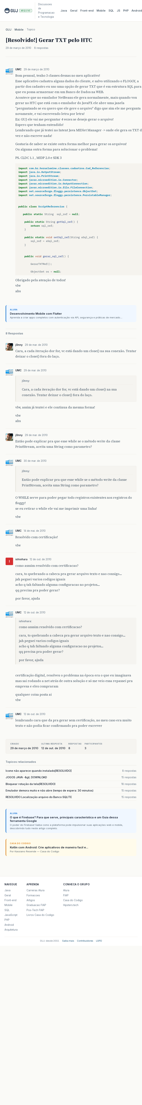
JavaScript (10, 914)
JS (118, 10)
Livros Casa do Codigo (40, 914)
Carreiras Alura (35, 890)
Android (9, 924)
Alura (66, 890)
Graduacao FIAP (36, 905)
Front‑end (87, 10)
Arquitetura (11, 929)
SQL (111, 10)
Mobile (101, 10)
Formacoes (33, 895)
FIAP (66, 895)
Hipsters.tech (70, 905)
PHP (126, 10)
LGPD (99, 941)
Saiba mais (68, 941)
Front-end (10, 900)
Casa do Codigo (73, 900)
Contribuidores (85, 941)
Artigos (31, 900)
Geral (73, 10)
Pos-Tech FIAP (35, 910)
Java (64, 10)
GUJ (8, 29)
